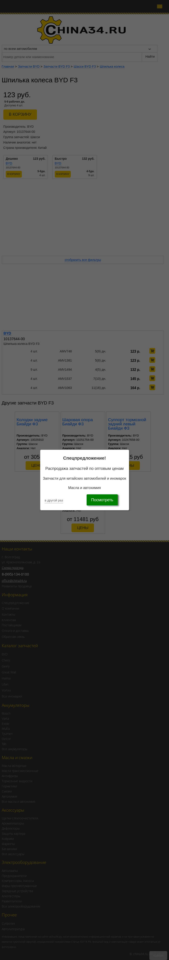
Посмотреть (102, 500)
